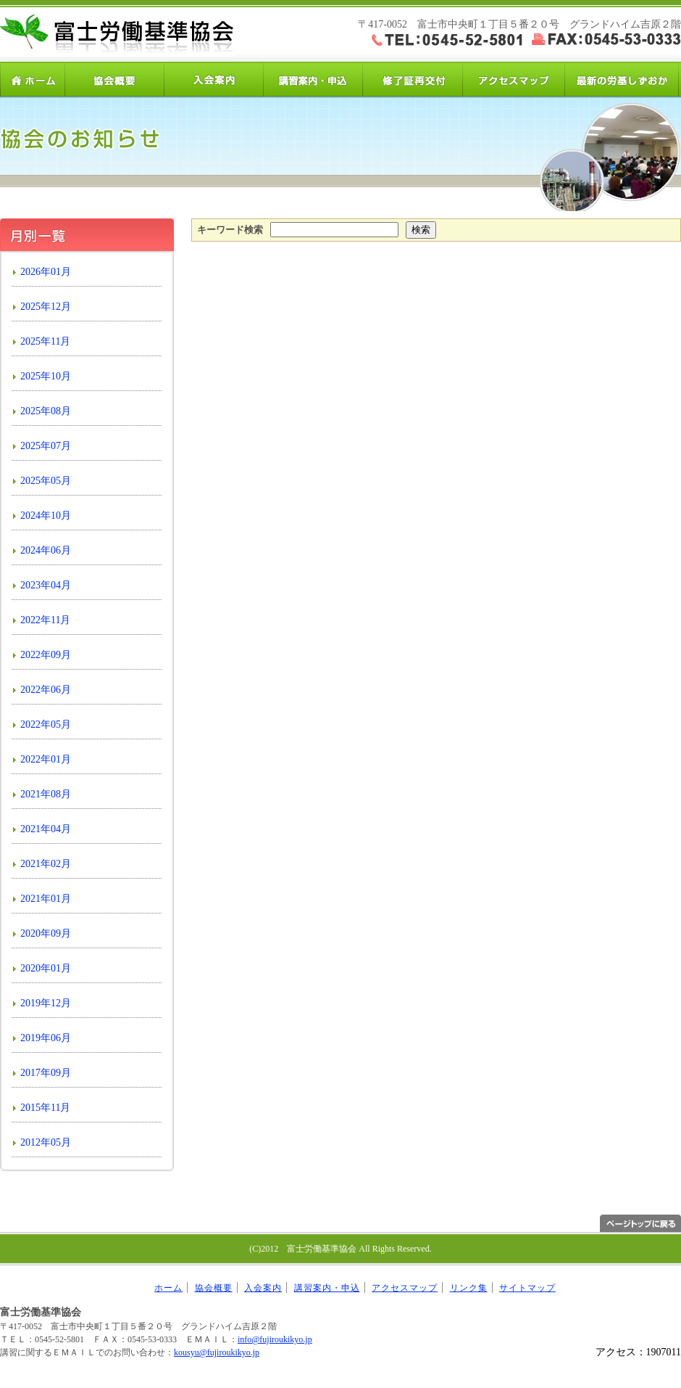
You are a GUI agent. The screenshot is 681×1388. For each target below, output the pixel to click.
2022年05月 (45, 724)
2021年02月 (45, 863)
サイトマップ (527, 1288)
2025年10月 (45, 376)
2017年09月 (45, 1072)
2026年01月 (45, 271)
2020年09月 (45, 933)
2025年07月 (45, 445)
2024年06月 (45, 550)
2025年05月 (45, 480)
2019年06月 (45, 1037)
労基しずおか (621, 79)
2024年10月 (45, 515)
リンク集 (469, 1288)
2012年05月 (45, 1142)
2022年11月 (45, 620)
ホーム (32, 79)
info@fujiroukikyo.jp (275, 1339)
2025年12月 (45, 306)
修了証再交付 (412, 79)
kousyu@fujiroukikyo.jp (216, 1352)
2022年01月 (45, 759)
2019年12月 (45, 1003)
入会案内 (214, 79)
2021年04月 (45, 829)
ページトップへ (640, 1223)
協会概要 (114, 79)
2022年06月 (45, 689)
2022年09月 (45, 654)
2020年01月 (45, 968)
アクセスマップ (511, 79)
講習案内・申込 (313, 79)
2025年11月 (45, 341)
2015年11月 (45, 1107)
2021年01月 (45, 898)
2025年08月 (45, 411)
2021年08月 (45, 794)
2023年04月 (45, 585)
